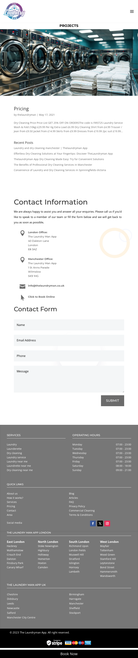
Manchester (76, 603)
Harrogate (75, 599)
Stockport (74, 612)
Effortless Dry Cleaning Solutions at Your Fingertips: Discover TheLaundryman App (63, 153)
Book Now (69, 653)
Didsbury (12, 599)
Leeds (10, 603)
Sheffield (74, 608)
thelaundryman (26, 114)
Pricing (21, 108)
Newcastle (13, 608)
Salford (11, 612)
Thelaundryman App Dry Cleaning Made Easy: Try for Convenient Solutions (59, 159)
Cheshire (12, 594)
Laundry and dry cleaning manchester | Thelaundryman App (51, 148)
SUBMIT (112, 401)
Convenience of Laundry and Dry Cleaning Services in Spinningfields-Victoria (60, 170)
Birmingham (76, 594)
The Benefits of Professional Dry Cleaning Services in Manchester (53, 164)
